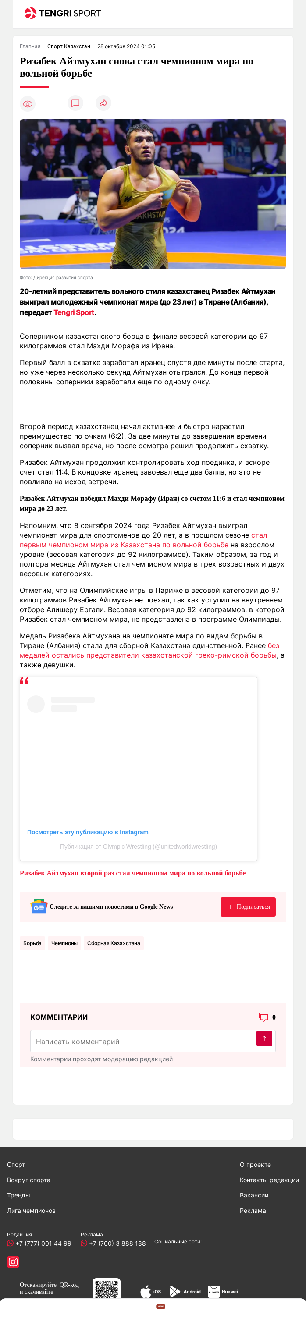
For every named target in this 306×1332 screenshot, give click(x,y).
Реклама (253, 1210)
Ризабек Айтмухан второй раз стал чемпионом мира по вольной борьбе (133, 873)
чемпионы (64, 943)
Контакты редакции (269, 1179)
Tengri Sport (73, 312)
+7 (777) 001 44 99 (41, 1243)
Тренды (18, 1195)
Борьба (32, 943)
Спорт (16, 1164)
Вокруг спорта (28, 1179)
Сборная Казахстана (113, 943)
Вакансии (254, 1195)
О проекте (255, 1164)
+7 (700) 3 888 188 (115, 1243)
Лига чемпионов (31, 1210)
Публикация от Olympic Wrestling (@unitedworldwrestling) (138, 846)
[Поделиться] (103, 103)
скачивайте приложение (36, 1295)
